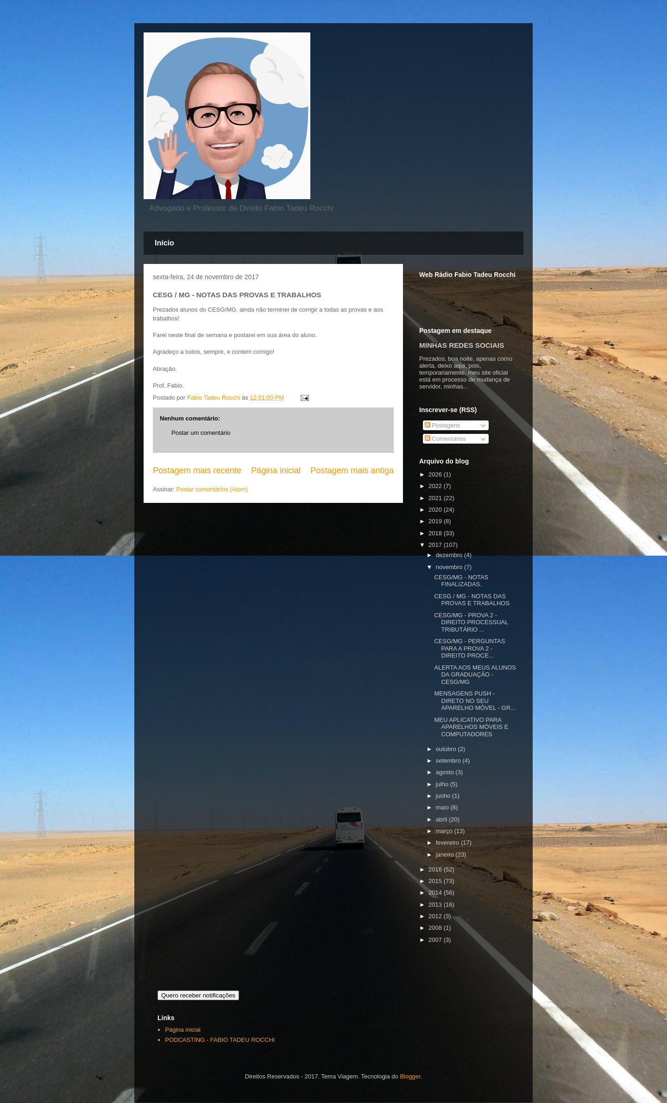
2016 (436, 869)
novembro (450, 567)
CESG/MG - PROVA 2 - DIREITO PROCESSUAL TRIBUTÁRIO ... (471, 622)
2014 (436, 892)
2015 (436, 880)
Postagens (442, 425)
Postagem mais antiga (352, 470)
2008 (436, 927)
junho (444, 795)
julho (443, 784)
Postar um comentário (200, 432)
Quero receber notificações (198, 995)
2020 (436, 509)
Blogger (410, 1076)
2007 (436, 939)
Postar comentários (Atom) (212, 489)
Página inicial (276, 470)
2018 (436, 533)
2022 (436, 486)
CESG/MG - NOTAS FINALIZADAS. (461, 581)
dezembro (450, 555)
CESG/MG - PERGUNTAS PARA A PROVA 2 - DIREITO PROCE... (469, 648)
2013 (436, 904)
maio (443, 807)
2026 (436, 474)
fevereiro (448, 842)
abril (442, 819)
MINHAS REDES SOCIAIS (461, 345)
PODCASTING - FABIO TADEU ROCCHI (220, 1039)
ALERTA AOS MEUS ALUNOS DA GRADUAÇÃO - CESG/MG (475, 674)
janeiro (446, 854)
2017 (436, 544)
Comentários (445, 438)
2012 (436, 916)
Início (164, 243)
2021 (436, 498)
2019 (436, 521)
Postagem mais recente (197, 470)
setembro (449, 760)
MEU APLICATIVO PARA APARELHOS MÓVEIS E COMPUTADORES (471, 727)
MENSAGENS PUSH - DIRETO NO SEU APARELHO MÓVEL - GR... (474, 700)
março (445, 830)
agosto (446, 772)
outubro (447, 749)
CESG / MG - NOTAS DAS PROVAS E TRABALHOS (472, 600)
